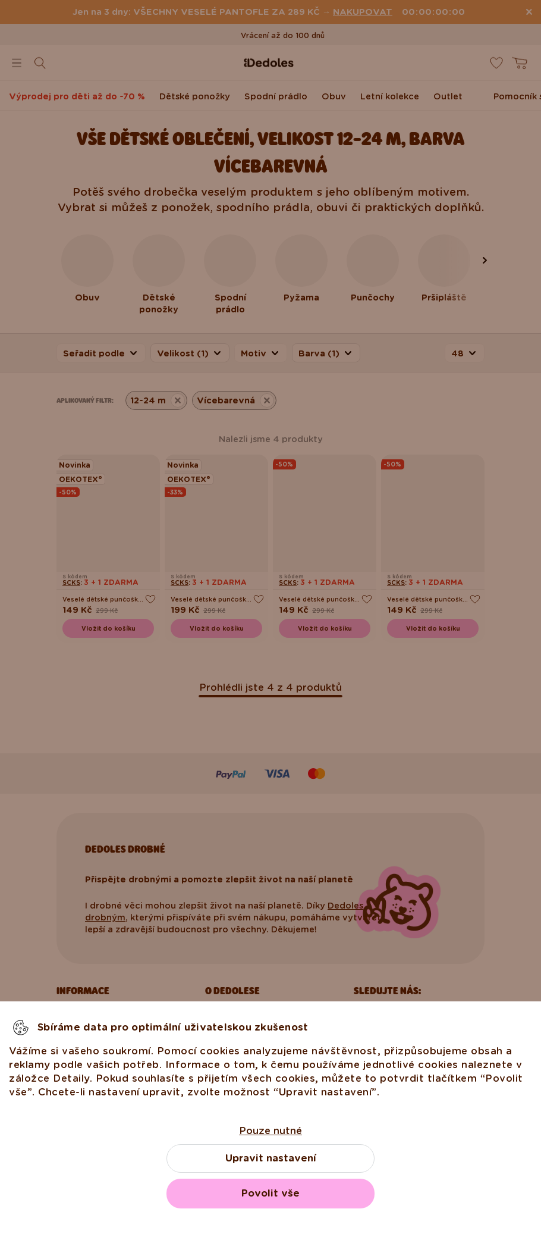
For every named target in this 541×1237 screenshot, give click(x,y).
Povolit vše (270, 1193)
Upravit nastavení (270, 1158)
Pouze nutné (270, 1130)
